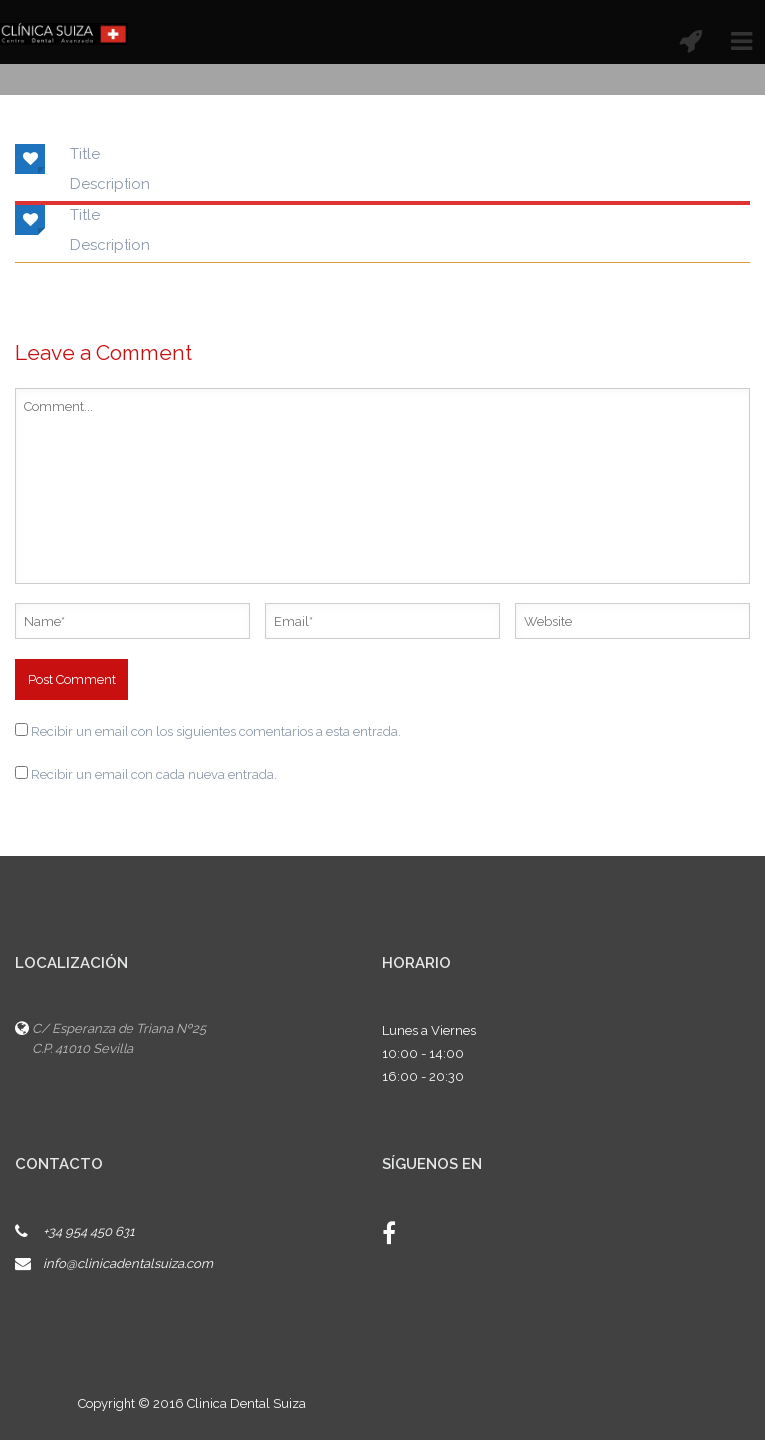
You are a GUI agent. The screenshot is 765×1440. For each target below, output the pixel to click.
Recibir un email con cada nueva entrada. (154, 774)
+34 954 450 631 (89, 1231)
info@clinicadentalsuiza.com (128, 1263)
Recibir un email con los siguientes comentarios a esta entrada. (216, 731)
